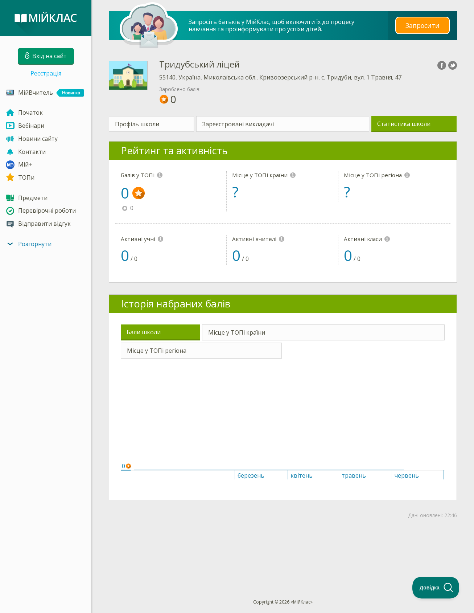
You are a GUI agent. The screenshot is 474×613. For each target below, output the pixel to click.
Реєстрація (45, 73)
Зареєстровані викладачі (238, 124)
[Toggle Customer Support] (435, 587)
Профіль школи (137, 124)
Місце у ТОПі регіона (156, 351)
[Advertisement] (283, 547)
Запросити (422, 25)
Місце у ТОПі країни (236, 332)
